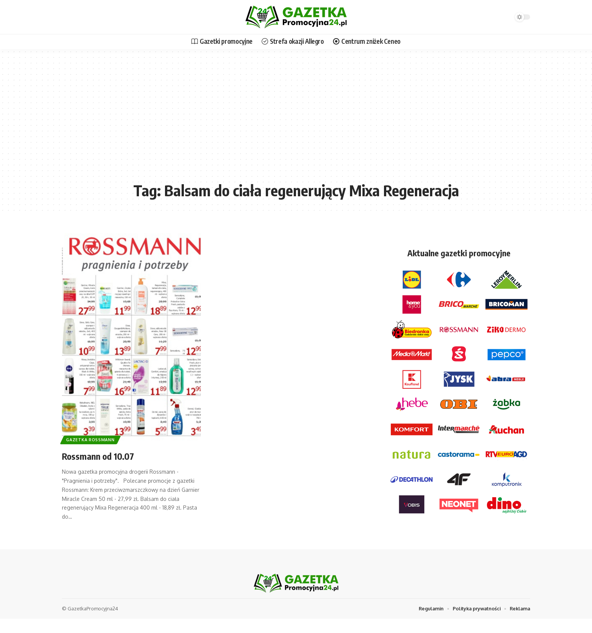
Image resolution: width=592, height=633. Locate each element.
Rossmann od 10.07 (104, 455)
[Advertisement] (296, 121)
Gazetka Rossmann (92, 439)
